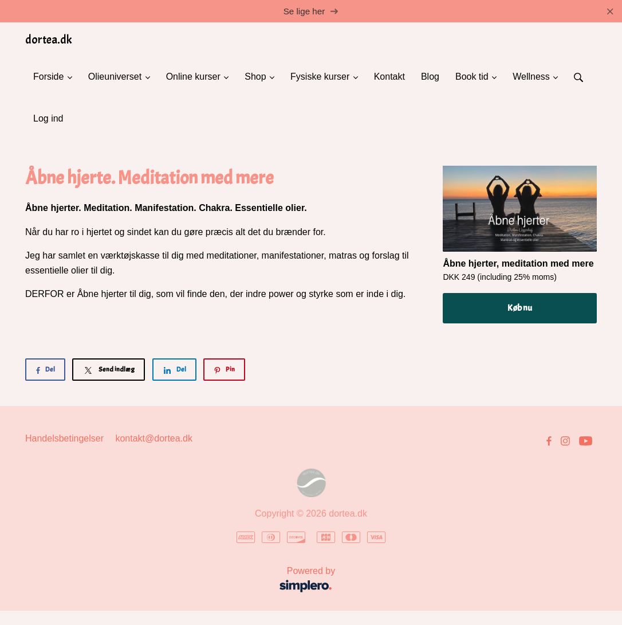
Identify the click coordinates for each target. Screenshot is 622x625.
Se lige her (311, 11)
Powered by (184, 580)
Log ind (48, 118)
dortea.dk (48, 39)
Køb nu (519, 308)
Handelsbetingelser (64, 438)
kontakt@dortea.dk (153, 438)
